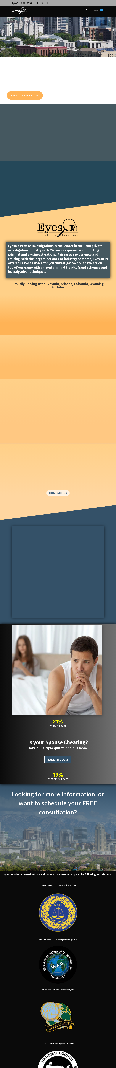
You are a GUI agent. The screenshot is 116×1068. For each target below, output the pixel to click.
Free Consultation (25, 95)
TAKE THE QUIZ (58, 759)
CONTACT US (58, 492)
